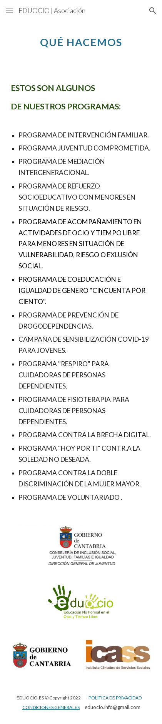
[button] (9, 10)
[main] (81, 40)
